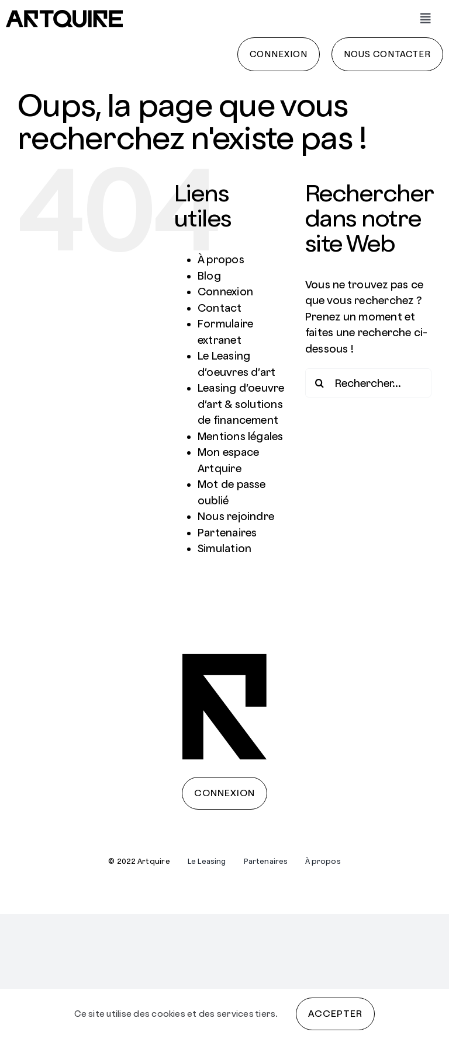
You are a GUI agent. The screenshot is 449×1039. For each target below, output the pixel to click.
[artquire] (64, 14)
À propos (221, 259)
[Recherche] (319, 383)
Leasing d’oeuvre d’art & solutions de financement (241, 404)
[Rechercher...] (368, 383)
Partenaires (227, 533)
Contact (220, 308)
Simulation (224, 548)
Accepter (335, 1013)
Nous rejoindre (236, 516)
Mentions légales (241, 436)
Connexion (225, 291)
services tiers (246, 1014)
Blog (209, 276)
